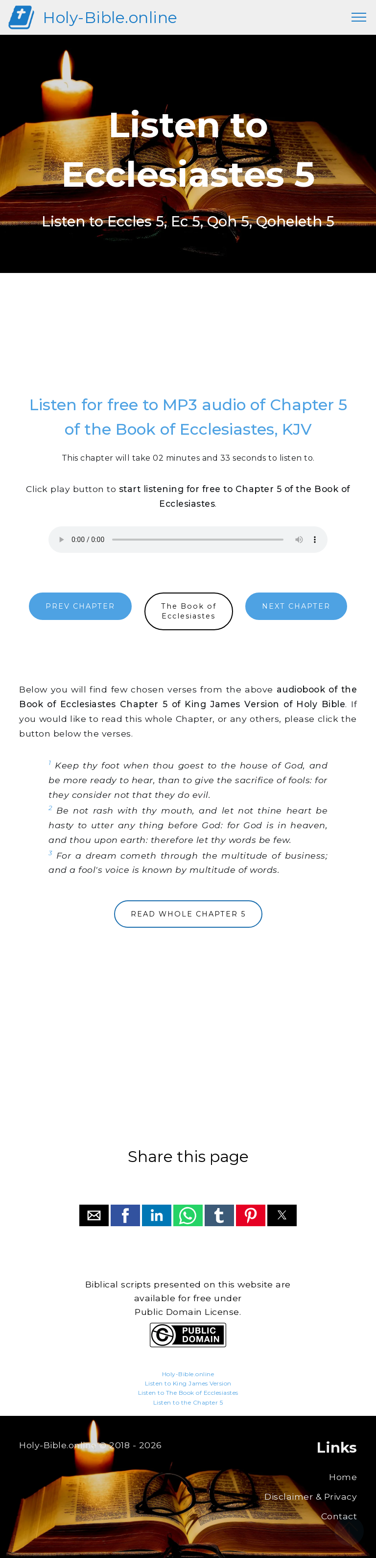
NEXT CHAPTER (296, 606)
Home (343, 1477)
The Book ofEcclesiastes (188, 611)
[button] (94, 1215)
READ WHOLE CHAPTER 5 (188, 914)
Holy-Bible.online (110, 17)
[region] (188, 343)
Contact (339, 1516)
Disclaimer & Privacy (310, 1496)
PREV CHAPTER (80, 606)
